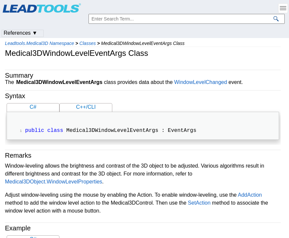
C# (33, 107)
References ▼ (20, 33)
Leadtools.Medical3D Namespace (39, 43)
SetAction (199, 203)
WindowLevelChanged (200, 82)
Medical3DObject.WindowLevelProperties (53, 182)
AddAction (250, 195)
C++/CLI (86, 107)
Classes (87, 43)
